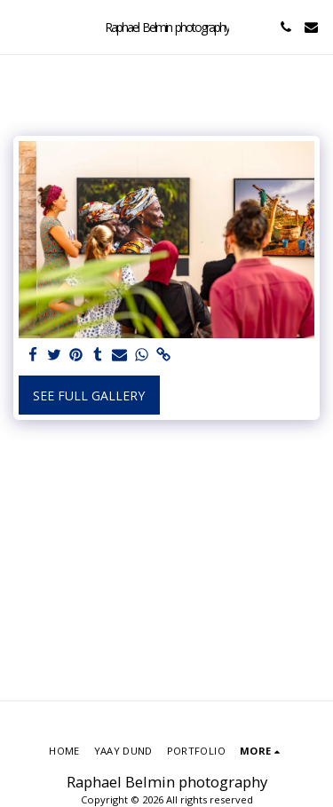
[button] (19, 26)
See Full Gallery (89, 395)
